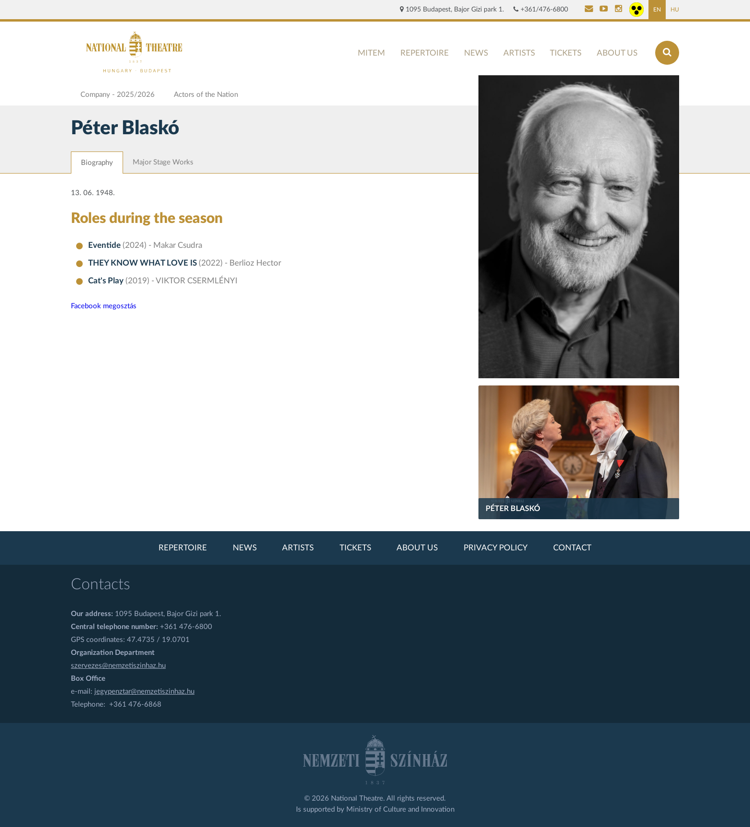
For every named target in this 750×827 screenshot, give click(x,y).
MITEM (371, 53)
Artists (519, 53)
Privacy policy (496, 548)
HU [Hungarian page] (674, 9)
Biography (97, 162)
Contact (572, 548)
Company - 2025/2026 (117, 94)
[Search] (667, 53)
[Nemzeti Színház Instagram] (618, 9)
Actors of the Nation (206, 94)
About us (617, 53)
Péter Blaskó (513, 509)
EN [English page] (657, 9)
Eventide (105, 245)
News (476, 53)
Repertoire (424, 53)
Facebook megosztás (103, 306)
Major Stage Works (163, 162)
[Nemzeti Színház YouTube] (604, 9)
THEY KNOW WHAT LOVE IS (143, 263)
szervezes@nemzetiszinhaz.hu (118, 665)
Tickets (565, 53)
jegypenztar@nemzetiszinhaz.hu (144, 691)
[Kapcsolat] (589, 9)
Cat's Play (106, 281)
